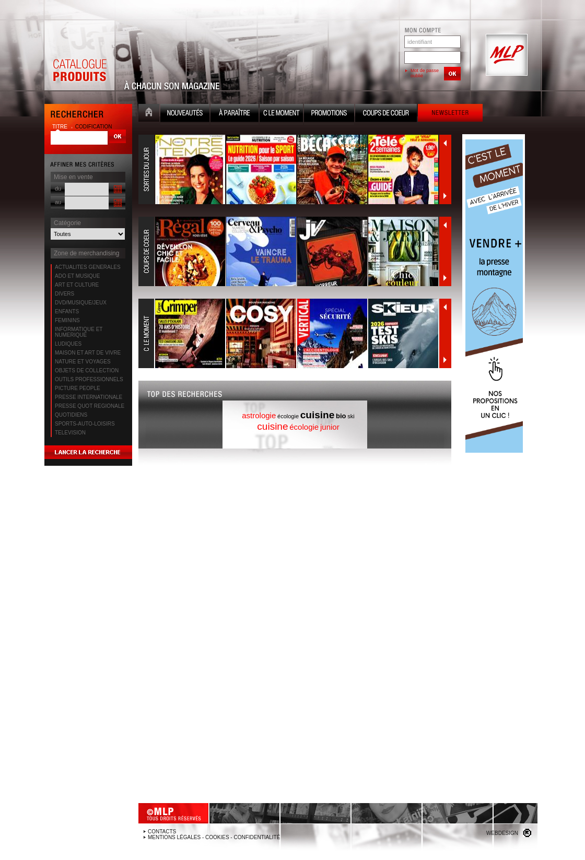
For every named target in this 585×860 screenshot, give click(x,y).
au (58, 202)
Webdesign (502, 833)
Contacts (162, 831)
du (58, 188)
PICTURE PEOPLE (77, 388)
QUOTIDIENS (71, 415)
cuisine (317, 414)
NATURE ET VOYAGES (83, 361)
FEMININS (67, 320)
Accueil (148, 114)
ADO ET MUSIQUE (77, 276)
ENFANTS (67, 311)
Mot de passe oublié (425, 73)
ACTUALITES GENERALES (88, 267)
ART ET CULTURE (77, 285)
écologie (288, 416)
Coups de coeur (386, 114)
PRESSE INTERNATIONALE (88, 397)
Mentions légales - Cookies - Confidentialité (214, 837)
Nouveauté (184, 114)
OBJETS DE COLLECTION (87, 370)
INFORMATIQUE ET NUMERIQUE (78, 332)
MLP (506, 55)
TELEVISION (70, 432)
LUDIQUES (68, 344)
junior (330, 426)
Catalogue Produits (79, 55)
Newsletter (450, 114)
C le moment (281, 114)
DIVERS (64, 294)
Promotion (329, 114)
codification (93, 126)
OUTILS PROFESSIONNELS (89, 379)
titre (60, 126)
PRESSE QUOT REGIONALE (89, 406)
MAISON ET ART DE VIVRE (88, 353)
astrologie (259, 415)
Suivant (445, 196)
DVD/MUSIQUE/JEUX (81, 302)
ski (350, 416)
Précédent (445, 143)
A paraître (234, 114)
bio (341, 416)
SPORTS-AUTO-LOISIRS (85, 424)
